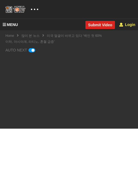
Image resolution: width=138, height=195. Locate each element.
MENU (10, 24)
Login (127, 24)
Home (9, 36)
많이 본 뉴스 (30, 36)
